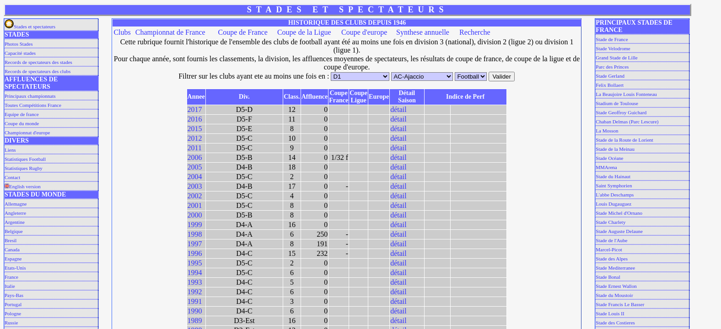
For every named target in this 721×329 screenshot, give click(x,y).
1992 (195, 292)
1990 (195, 311)
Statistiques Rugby (24, 168)
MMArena (606, 167)
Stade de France (612, 39)
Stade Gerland (610, 76)
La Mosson (607, 130)
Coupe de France (242, 32)
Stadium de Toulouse (617, 103)
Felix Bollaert (610, 85)
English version (23, 186)
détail (398, 109)
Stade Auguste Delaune (619, 231)
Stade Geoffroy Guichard (621, 112)
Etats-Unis (15, 268)
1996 (195, 253)
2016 (195, 119)
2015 (195, 129)
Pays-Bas (14, 295)
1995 (195, 263)
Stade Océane (609, 158)
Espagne (13, 258)
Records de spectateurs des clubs (37, 71)
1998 (195, 234)
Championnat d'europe (27, 132)
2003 (195, 186)
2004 (195, 176)
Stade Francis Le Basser (620, 304)
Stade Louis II (610, 313)
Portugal (13, 304)
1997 (195, 244)
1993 (195, 282)
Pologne (13, 313)
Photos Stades (18, 44)
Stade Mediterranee (615, 268)
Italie (10, 286)
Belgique (14, 231)
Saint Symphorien (614, 185)
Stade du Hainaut (613, 176)
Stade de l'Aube (611, 240)
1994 (195, 272)
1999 (195, 224)
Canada (12, 249)
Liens (10, 150)
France (11, 277)
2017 (195, 109)
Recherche (474, 32)
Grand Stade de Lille (616, 57)
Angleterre (15, 213)
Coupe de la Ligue (304, 32)
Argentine (15, 222)
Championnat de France (170, 32)
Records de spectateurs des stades (38, 62)
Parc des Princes (612, 66)
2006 (195, 157)
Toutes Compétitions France (33, 105)
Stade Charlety (610, 222)
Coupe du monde (22, 123)
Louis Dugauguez (613, 204)
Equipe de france (22, 114)
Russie (11, 322)
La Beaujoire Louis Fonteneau (626, 94)
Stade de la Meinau (615, 149)
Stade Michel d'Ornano (619, 213)
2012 (195, 138)
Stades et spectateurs (30, 26)
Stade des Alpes (612, 258)
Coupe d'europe (364, 32)
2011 (195, 148)
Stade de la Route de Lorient (624, 140)
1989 (195, 320)
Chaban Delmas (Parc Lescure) (627, 121)
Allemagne (16, 204)
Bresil (10, 240)
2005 (195, 167)
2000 (195, 215)
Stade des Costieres (615, 322)
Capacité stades (20, 53)
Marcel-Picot (609, 249)
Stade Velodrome (613, 48)
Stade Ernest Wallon (616, 286)
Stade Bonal (608, 277)
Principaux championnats (30, 96)
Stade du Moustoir (614, 295)
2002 (195, 196)
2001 (195, 205)
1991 (195, 301)
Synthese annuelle (422, 32)
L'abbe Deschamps (615, 194)
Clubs (121, 32)
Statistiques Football (25, 159)
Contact (12, 177)
